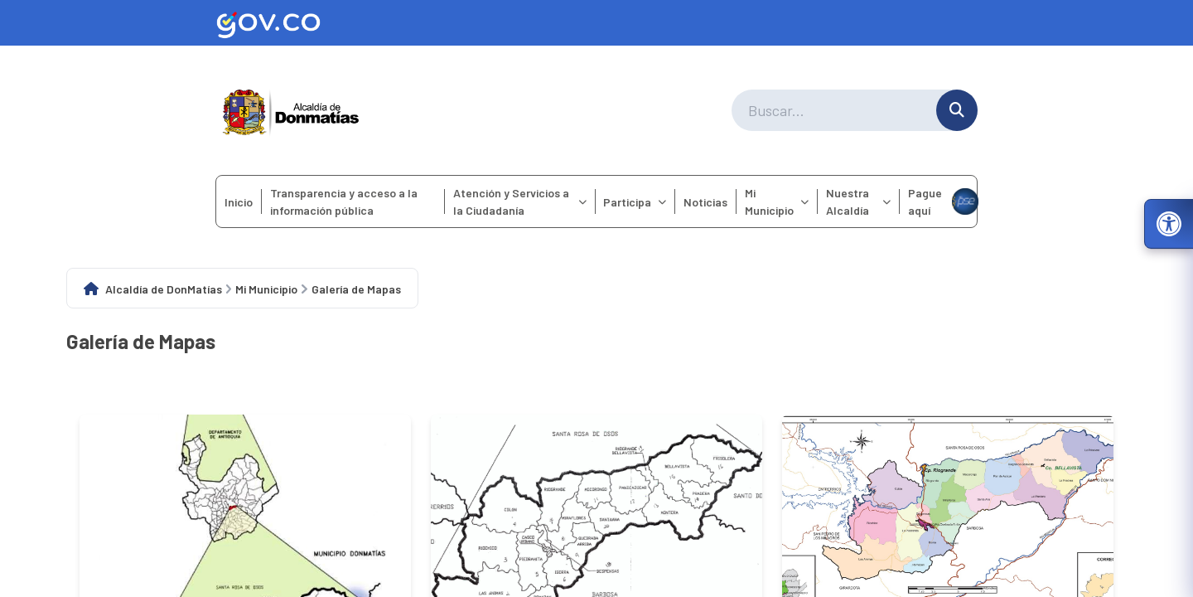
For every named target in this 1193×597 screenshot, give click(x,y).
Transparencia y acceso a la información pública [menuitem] (344, 201)
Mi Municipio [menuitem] (777, 201)
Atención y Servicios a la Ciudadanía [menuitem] (520, 201)
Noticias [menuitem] (705, 202)
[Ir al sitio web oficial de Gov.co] (596, 23)
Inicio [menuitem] (239, 202)
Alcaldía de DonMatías (163, 289)
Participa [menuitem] (634, 202)
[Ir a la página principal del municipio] (291, 110)
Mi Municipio (266, 289)
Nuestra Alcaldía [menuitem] (858, 201)
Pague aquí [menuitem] (942, 201)
